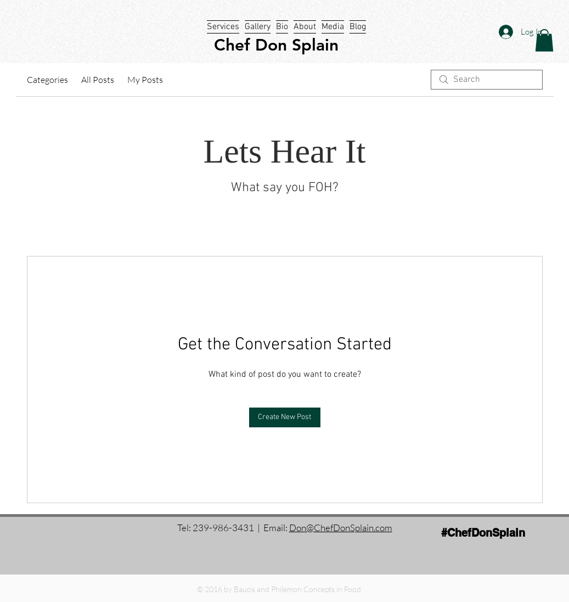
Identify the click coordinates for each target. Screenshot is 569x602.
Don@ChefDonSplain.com (340, 527)
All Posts (97, 79)
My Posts (145, 79)
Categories (47, 79)
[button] (544, 40)
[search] (487, 80)
